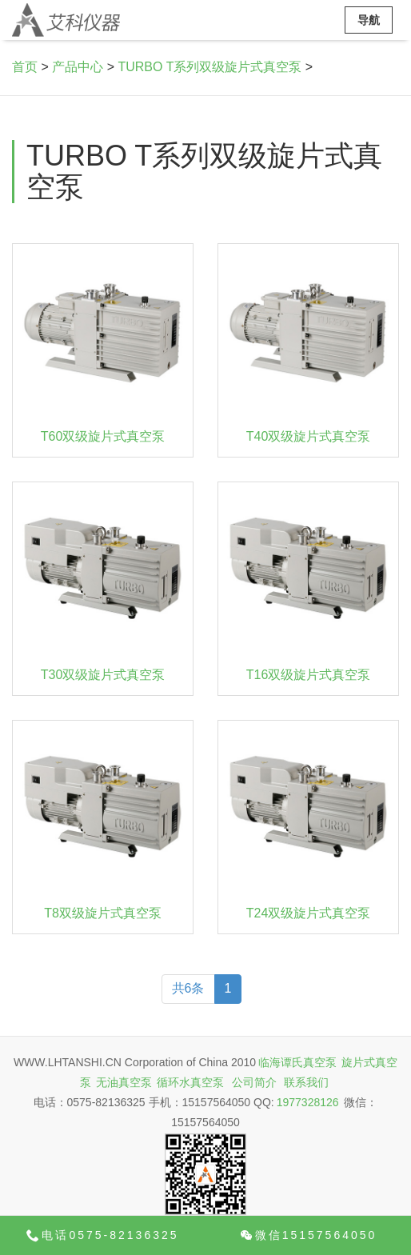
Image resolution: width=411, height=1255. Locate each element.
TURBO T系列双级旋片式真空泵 (209, 67)
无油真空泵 (124, 1082)
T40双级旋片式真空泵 (308, 436)
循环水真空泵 (190, 1082)
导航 (368, 20)
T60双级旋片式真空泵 (103, 436)
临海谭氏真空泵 (297, 1062)
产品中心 (77, 67)
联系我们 (306, 1082)
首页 (25, 67)
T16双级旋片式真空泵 (308, 674)
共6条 (188, 988)
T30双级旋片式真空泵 (103, 674)
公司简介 (254, 1082)
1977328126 (308, 1102)
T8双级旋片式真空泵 (103, 913)
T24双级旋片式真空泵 (308, 913)
